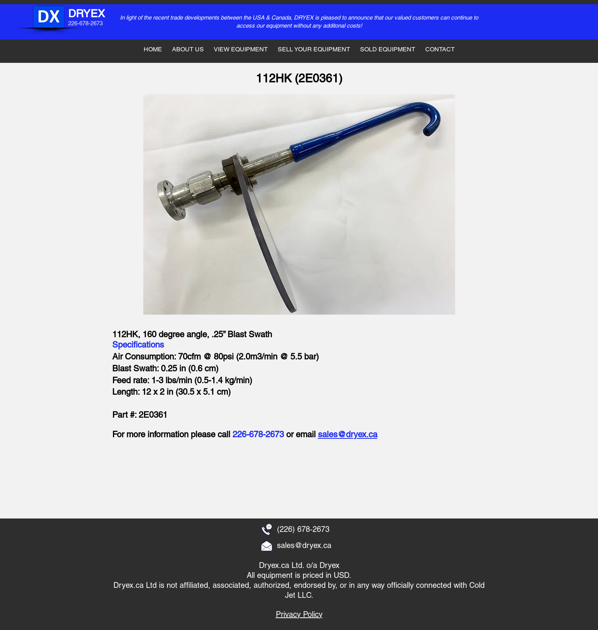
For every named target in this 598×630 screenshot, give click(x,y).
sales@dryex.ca (347, 434)
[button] (168, 481)
